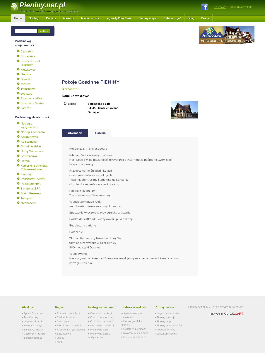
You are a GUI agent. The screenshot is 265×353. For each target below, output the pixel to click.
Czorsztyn (27, 51)
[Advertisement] (130, 52)
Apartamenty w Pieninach (132, 315)
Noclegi (34, 18)
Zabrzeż (26, 108)
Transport (27, 198)
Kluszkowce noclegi (69, 325)
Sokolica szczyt (33, 325)
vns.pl (60, 338)
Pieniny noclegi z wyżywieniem (99, 335)
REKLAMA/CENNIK (241, 7)
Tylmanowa (28, 89)
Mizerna (25, 84)
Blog (191, 18)
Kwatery (26, 174)
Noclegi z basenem (33, 132)
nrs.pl (60, 342)
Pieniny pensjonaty (134, 337)
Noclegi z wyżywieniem (29, 125)
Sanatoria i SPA (30, 188)
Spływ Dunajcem (33, 313)
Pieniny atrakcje (166, 317)
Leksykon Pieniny (167, 333)
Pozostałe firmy (31, 184)
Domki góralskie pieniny (132, 323)
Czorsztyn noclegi (101, 313)
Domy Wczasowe (32, 151)
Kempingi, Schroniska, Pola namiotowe (34, 167)
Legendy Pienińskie (119, 18)
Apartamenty (29, 142)
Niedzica (26, 74)
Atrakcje (68, 18)
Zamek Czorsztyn (34, 329)
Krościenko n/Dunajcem (71, 329)
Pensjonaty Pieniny (33, 179)
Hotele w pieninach (134, 329)
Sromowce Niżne (31, 98)
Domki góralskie (31, 146)
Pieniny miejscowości (169, 325)
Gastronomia (29, 156)
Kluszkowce (28, 69)
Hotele (25, 161)
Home (18, 18)
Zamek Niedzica (33, 338)
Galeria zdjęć (172, 18)
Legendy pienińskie (168, 313)
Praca (205, 18)
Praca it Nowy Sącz (68, 313)
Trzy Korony (31, 317)
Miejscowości (90, 18)
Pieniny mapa (148, 18)
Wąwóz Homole (33, 321)
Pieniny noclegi (99, 329)
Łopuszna (27, 94)
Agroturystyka (30, 137)
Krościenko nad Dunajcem (30, 63)
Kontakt (220, 7)
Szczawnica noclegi (102, 325)
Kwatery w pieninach (135, 333)
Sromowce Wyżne (32, 103)
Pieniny (42, 5)
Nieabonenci (28, 203)
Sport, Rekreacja (31, 193)
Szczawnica (28, 56)
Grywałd (26, 79)
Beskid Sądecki (66, 317)
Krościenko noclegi (101, 321)
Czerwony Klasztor (35, 333)
